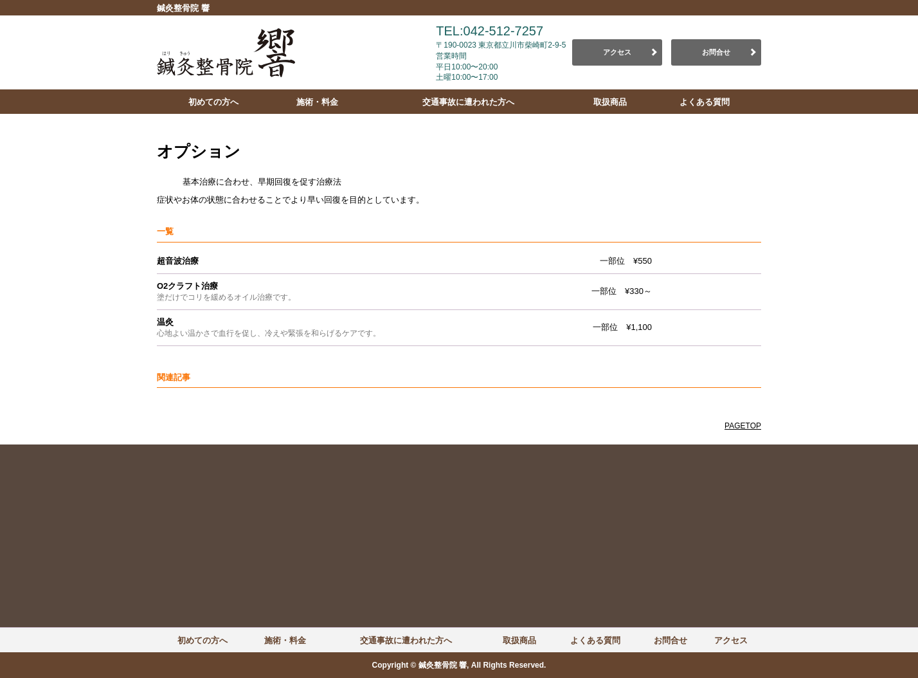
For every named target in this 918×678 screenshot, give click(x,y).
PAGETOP (742, 425)
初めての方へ (213, 102)
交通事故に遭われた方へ (468, 102)
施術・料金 (317, 102)
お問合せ (716, 52)
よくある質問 (705, 102)
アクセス (617, 52)
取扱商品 (610, 102)
